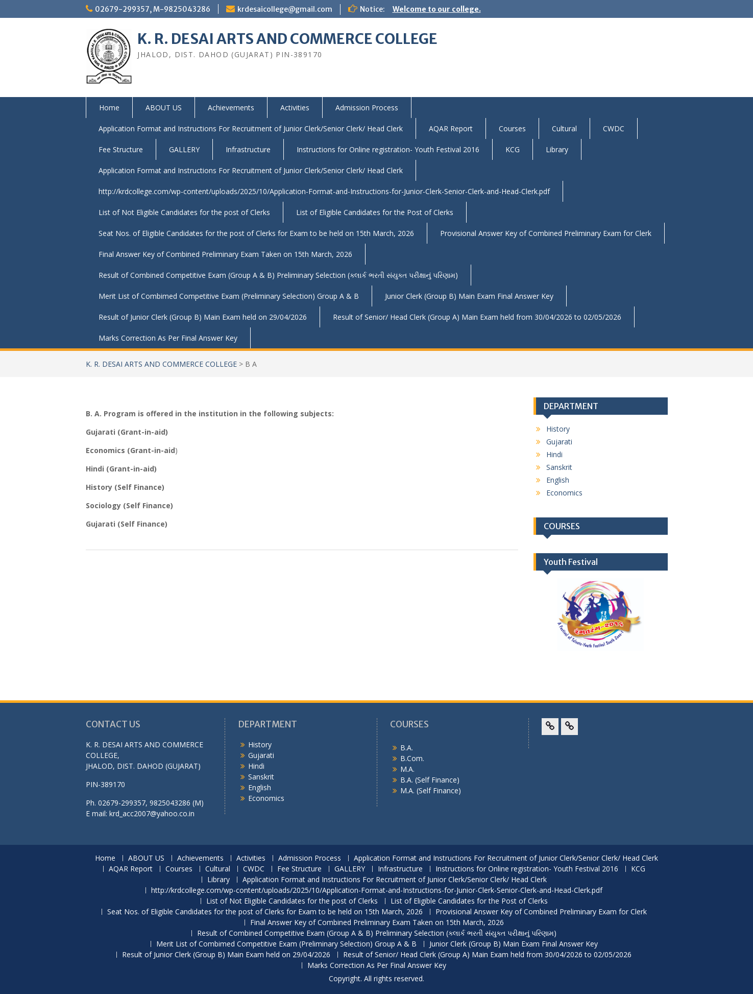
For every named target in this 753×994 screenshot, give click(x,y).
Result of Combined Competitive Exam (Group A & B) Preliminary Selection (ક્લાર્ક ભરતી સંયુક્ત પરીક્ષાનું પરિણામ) (278, 275)
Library (557, 149)
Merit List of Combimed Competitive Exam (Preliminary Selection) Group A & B (229, 296)
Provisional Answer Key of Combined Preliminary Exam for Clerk (545, 233)
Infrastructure (248, 149)
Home (109, 107)
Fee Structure (121, 149)
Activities (294, 107)
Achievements (231, 107)
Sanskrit (559, 467)
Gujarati (559, 441)
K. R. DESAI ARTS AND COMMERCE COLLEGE (287, 39)
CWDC (613, 128)
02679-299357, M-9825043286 (152, 9)
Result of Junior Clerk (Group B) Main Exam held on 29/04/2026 (203, 317)
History (558, 429)
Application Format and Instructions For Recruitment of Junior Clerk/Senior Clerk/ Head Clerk (251, 128)
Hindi (554, 454)
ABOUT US (163, 107)
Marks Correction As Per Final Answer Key (168, 338)
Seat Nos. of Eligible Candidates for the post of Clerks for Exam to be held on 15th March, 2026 (256, 233)
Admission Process (366, 107)
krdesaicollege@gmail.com (284, 9)
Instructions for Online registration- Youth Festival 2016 (388, 149)
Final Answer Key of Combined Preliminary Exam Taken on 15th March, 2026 (225, 254)
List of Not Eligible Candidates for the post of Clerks (184, 212)
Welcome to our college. (437, 9)
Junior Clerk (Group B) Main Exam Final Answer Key (469, 296)
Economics (564, 493)
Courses (512, 128)
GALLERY (184, 149)
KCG (512, 149)
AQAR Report (451, 128)
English (557, 480)
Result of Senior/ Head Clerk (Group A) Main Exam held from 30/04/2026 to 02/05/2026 (477, 317)
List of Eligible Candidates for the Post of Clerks (374, 212)
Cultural (564, 128)
